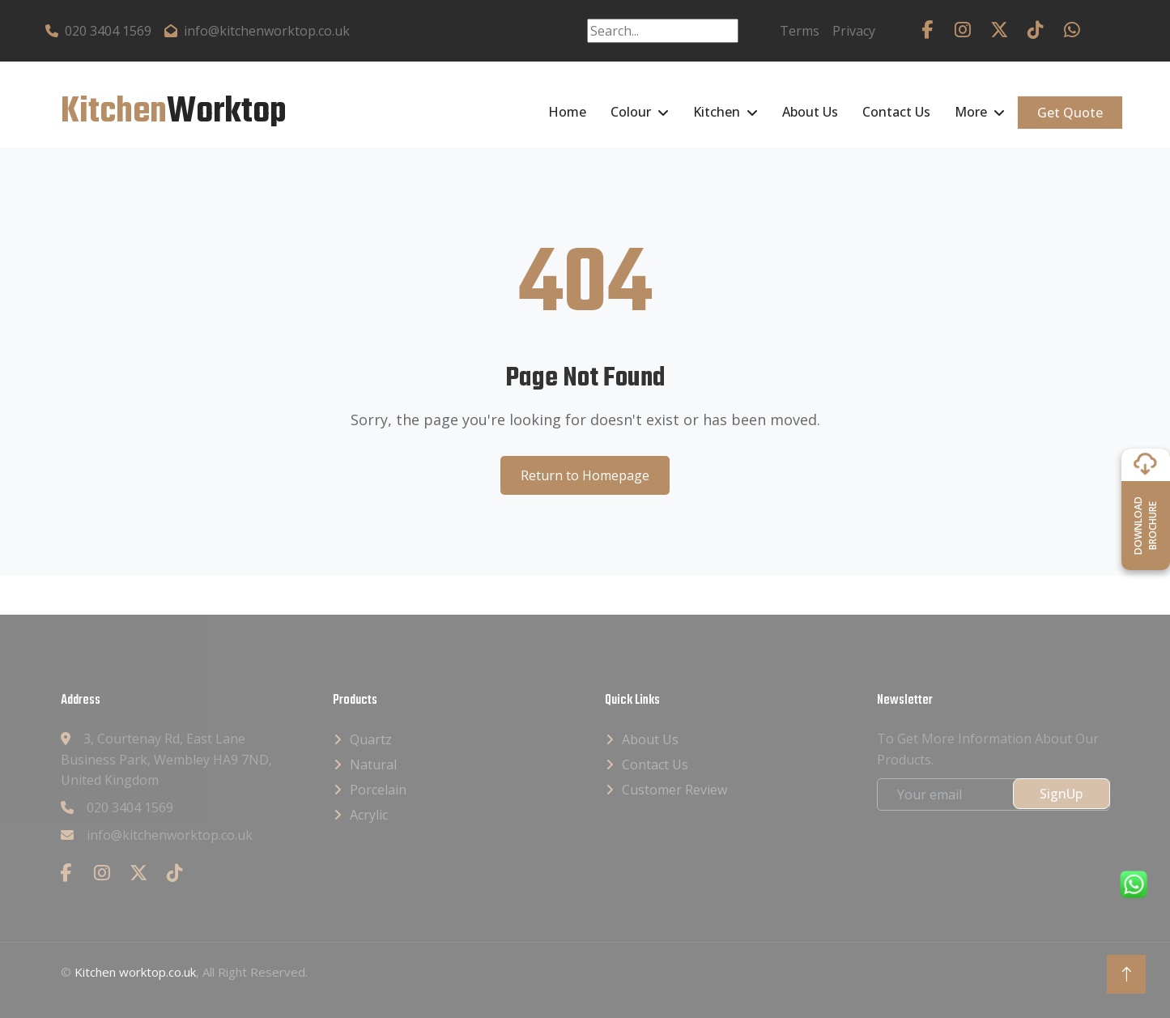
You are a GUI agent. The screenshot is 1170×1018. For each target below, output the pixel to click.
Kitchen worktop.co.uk (135, 972)
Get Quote (1070, 112)
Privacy (853, 31)
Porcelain (378, 790)
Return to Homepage (585, 475)
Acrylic (369, 815)
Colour (631, 112)
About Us (810, 112)
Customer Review (674, 790)
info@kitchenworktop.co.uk (257, 31)
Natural (373, 764)
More (971, 112)
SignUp (1061, 794)
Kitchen (716, 112)
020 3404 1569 (98, 31)
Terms (799, 31)
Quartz (371, 739)
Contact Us (896, 112)
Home (567, 112)
